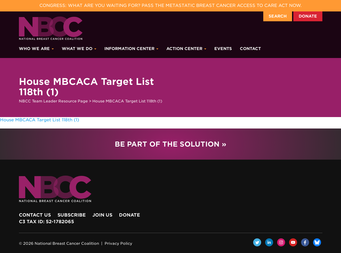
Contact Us (35, 215)
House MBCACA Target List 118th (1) (39, 119)
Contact (250, 48)
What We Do (79, 48)
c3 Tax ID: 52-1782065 (46, 221)
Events (223, 48)
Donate (308, 16)
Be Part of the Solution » (170, 144)
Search (278, 16)
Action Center (186, 48)
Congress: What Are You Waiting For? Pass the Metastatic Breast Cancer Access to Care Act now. (170, 5)
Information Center (131, 48)
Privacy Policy (118, 243)
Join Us (102, 215)
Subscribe (71, 215)
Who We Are (36, 48)
